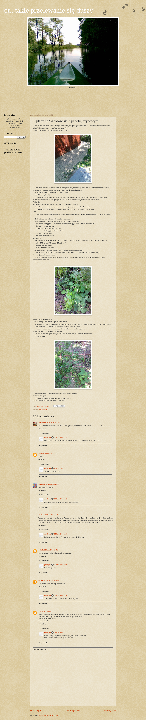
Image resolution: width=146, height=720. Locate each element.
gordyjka (40, 406)
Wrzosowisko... (44, 409)
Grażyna (41, 515)
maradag (41, 484)
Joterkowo (42, 423)
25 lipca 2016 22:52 (51, 550)
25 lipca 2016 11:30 (61, 534)
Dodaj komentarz (39, 649)
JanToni (41, 453)
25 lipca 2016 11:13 (52, 484)
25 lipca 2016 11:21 (52, 515)
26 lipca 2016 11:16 (46, 611)
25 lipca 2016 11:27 (61, 437)
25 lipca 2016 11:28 (61, 499)
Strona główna (73, 710)
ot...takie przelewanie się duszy (48, 10)
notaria (41, 550)
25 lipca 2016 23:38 (61, 565)
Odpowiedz (42, 429)
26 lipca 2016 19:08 (61, 595)
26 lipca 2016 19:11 (61, 632)
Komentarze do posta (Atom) (48, 715)
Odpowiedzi (45, 433)
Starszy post (110, 710)
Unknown (41, 580)
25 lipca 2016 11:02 (53, 423)
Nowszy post (36, 710)
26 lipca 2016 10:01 (52, 580)
